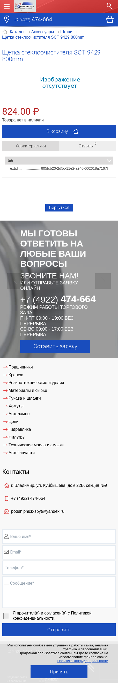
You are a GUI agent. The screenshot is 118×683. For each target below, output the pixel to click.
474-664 (33, 20)
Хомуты (16, 406)
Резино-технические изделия (36, 382)
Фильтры (17, 437)
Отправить (59, 629)
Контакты (15, 471)
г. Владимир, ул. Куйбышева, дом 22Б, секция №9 (59, 485)
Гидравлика (20, 429)
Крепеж (16, 375)
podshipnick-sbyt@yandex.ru (37, 511)
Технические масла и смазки (36, 445)
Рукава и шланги (25, 398)
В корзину (64, 131)
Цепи (13, 421)
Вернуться (59, 207)
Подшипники (21, 367)
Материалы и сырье (28, 390)
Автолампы (19, 414)
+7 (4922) (28, 498)
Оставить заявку (55, 346)
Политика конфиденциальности (82, 661)
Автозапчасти (22, 452)
